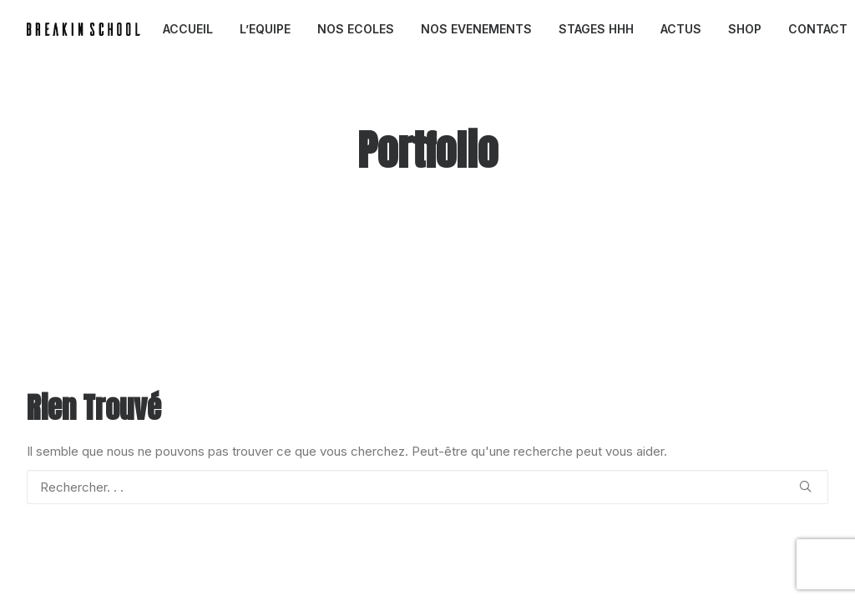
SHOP (744, 29)
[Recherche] (427, 487)
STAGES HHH (596, 29)
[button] (805, 486)
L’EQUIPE (265, 29)
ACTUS (680, 29)
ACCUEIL (188, 29)
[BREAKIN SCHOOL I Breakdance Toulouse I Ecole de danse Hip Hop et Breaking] (83, 29)
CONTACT (817, 29)
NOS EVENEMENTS (476, 29)
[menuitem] (188, 29)
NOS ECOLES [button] (355, 29)
